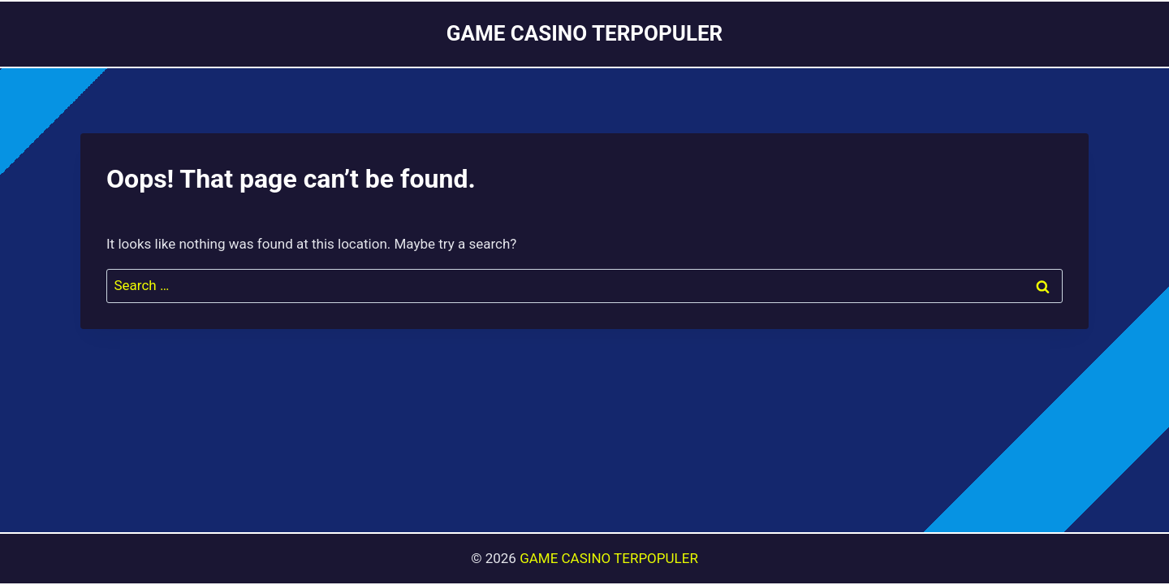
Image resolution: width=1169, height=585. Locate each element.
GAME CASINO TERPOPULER (609, 558)
